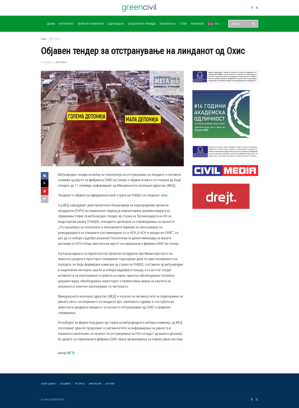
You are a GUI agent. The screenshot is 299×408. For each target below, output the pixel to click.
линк (164, 195)
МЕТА (71, 353)
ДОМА (51, 23)
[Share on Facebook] (44, 176)
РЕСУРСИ (80, 383)
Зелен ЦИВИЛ (48, 383)
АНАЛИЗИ (197, 23)
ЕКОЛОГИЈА (167, 23)
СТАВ (183, 23)
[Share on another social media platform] (44, 199)
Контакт (110, 383)
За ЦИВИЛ (65, 383)
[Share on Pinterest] (44, 191)
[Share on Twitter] (44, 183)
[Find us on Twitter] (257, 8)
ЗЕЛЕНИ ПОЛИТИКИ (91, 23)
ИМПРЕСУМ (95, 383)
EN (213, 23)
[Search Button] (254, 24)
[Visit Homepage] (139, 8)
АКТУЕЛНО (66, 23)
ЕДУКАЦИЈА (116, 23)
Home (43, 39)
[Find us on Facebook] (252, 8)
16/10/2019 (46, 62)
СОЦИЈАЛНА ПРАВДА (142, 23)
